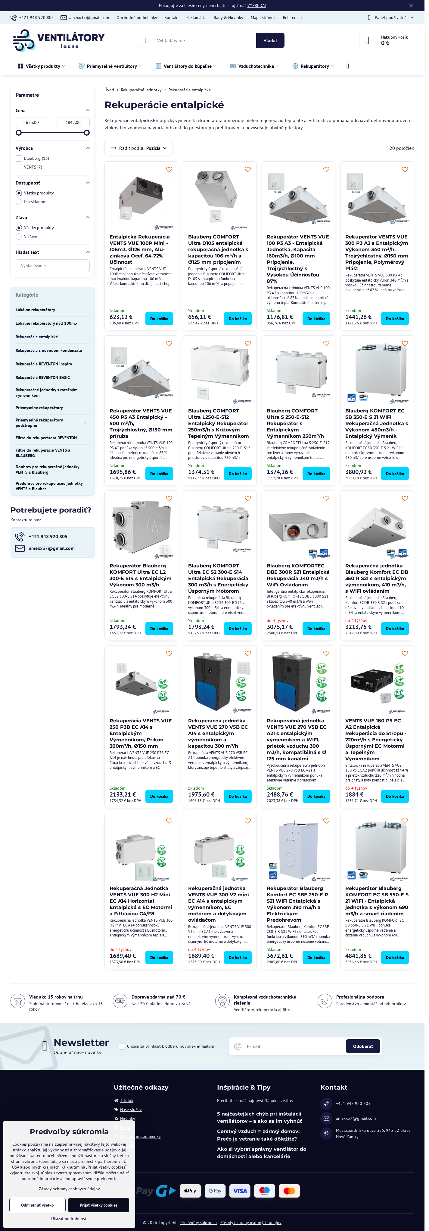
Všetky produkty (35, 193)
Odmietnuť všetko (37, 1205)
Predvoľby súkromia (198, 1222)
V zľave (26, 236)
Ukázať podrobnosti (69, 1218)
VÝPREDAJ (256, 5)
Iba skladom (31, 202)
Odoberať (363, 1046)
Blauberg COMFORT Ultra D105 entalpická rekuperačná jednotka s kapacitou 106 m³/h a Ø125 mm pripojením (218, 249)
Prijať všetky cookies (98, 1205)
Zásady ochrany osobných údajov (250, 1222)
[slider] (19, 133)
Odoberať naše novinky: (78, 1052)
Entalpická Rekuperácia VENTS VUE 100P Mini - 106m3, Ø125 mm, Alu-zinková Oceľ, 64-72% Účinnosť (140, 249)
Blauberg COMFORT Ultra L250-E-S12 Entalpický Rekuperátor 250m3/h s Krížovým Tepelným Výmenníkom (218, 423)
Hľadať (270, 40)
